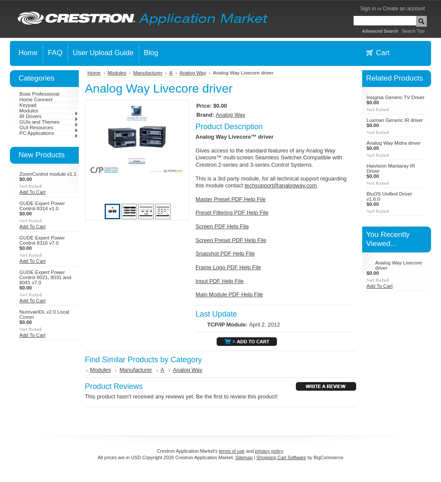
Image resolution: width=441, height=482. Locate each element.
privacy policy (269, 451)
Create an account (404, 9)
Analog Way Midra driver (393, 143)
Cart (382, 53)
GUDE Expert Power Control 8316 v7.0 (42, 240)
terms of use (232, 451)
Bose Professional (39, 93)
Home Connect (36, 99)
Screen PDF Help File (222, 226)
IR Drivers (48, 116)
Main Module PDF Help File (229, 294)
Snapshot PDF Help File (225, 253)
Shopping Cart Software (281, 457)
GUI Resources (48, 127)
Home (94, 72)
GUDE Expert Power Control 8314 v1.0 (42, 206)
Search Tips (413, 31)
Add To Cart (32, 192)
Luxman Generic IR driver (394, 120)
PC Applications (48, 133)
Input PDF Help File (220, 281)
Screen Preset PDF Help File (231, 240)
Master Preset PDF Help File (231, 199)
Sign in (368, 9)
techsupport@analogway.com (281, 185)
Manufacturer (147, 72)
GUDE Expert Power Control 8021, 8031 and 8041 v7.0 (45, 277)
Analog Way (193, 72)
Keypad (27, 105)
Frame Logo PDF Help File (228, 267)
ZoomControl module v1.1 (48, 174)
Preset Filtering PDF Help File (232, 212)
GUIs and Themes (48, 121)
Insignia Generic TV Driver (395, 97)
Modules (48, 110)
